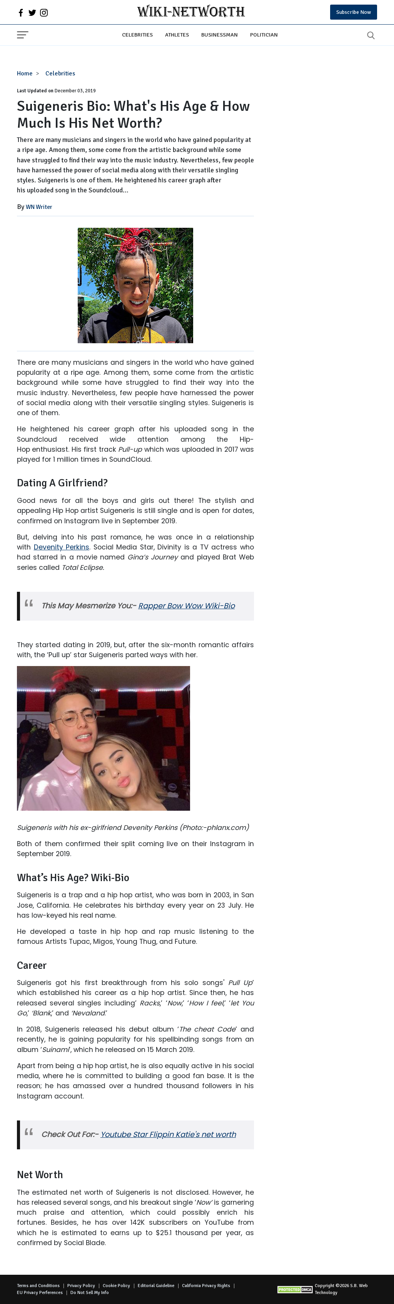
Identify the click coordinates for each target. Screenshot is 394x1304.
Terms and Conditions (38, 1286)
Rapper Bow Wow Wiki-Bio (186, 606)
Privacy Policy (81, 1286)
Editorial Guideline (156, 1286)
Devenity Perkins (62, 547)
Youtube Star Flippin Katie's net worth (168, 1134)
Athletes (177, 34)
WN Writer (39, 207)
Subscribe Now (353, 12)
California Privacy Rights (206, 1286)
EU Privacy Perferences (40, 1293)
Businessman (219, 34)
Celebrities (137, 34)
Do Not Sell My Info (89, 1293)
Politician (264, 34)
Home (25, 73)
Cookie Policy (116, 1286)
